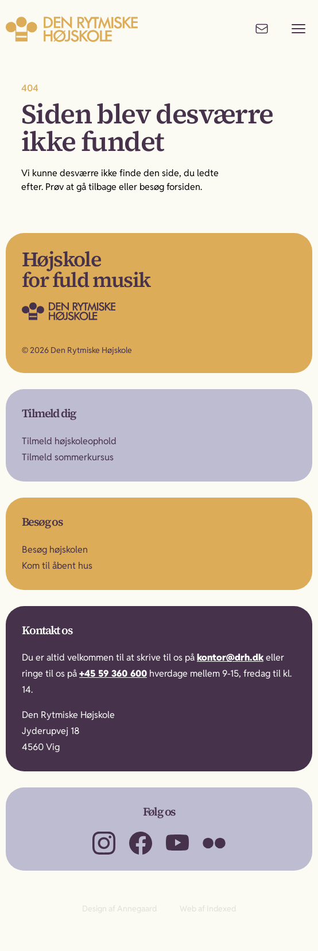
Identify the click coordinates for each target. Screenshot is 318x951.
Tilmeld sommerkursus (68, 457)
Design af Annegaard (119, 908)
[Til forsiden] (72, 29)
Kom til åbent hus (57, 566)
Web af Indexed (208, 908)
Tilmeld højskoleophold (69, 441)
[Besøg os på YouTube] (177, 843)
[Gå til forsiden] (92, 311)
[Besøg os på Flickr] (214, 843)
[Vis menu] (298, 28)
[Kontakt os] (262, 28)
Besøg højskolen (55, 550)
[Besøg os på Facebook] (140, 843)
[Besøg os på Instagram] (103, 843)
